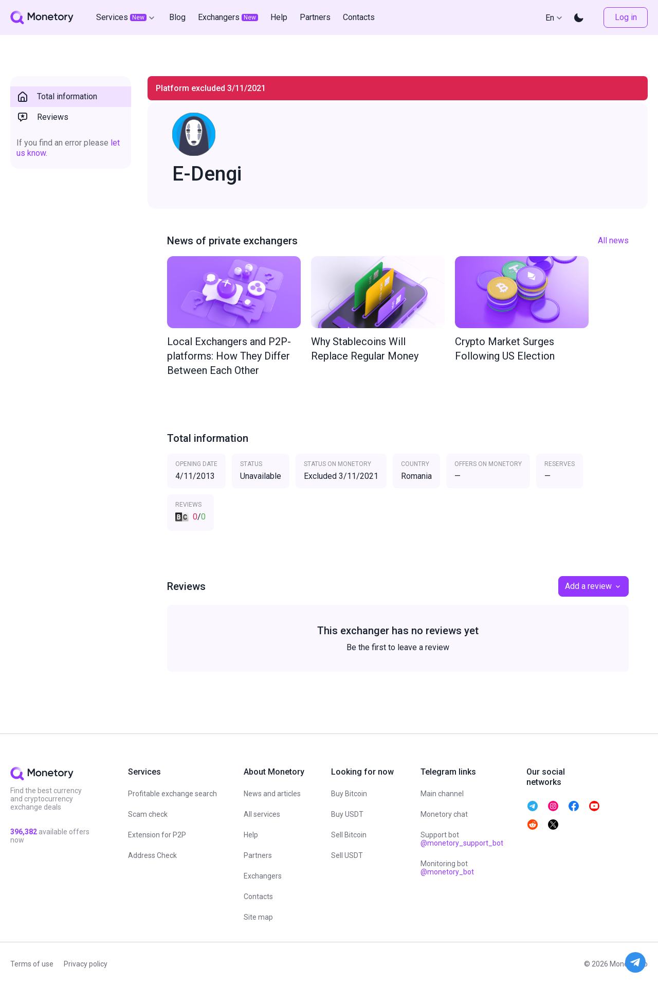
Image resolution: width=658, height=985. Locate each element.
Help (251, 835)
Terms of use (31, 964)
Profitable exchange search (172, 794)
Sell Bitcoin (349, 835)
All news (613, 240)
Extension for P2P (157, 835)
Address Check (152, 855)
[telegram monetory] (532, 806)
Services (126, 17)
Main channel (442, 794)
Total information (56, 97)
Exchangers (263, 876)
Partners (258, 855)
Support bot (462, 839)
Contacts (258, 896)
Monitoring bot (447, 867)
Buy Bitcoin (349, 794)
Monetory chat (444, 814)
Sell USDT (347, 855)
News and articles (272, 794)
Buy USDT (347, 814)
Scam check (148, 814)
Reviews (42, 117)
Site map (258, 917)
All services (262, 814)
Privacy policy (85, 964)
